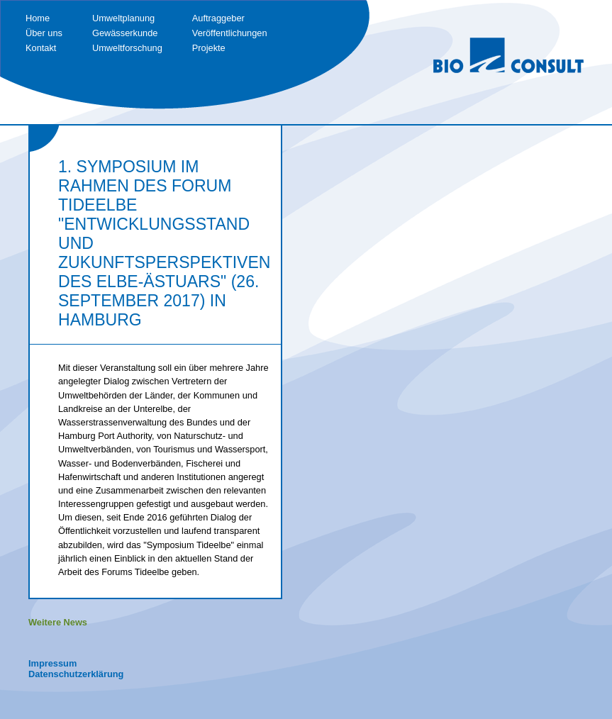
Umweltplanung (123, 18)
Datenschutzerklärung (75, 674)
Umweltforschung (127, 48)
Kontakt (41, 48)
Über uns (44, 33)
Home (38, 18)
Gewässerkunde (124, 33)
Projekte (209, 48)
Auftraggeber (218, 18)
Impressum (52, 663)
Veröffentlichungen (229, 33)
